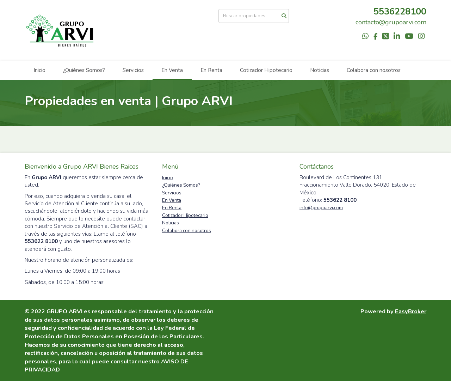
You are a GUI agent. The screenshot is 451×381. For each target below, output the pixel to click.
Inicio (39, 70)
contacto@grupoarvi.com (391, 22)
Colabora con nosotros (374, 70)
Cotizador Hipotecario (266, 70)
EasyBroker (410, 311)
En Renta (211, 70)
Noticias (319, 70)
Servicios (133, 70)
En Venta (172, 70)
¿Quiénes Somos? (84, 70)
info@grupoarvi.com (321, 207)
